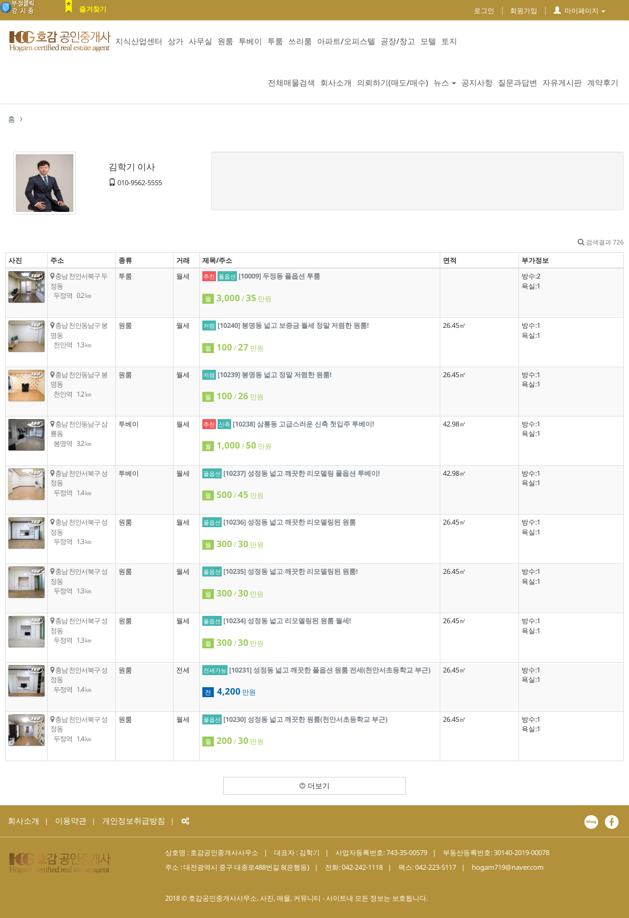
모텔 (428, 41)
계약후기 (603, 82)
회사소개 (336, 82)
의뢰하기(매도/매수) (392, 82)
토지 (449, 41)
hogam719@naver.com (508, 867)
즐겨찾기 (92, 9)
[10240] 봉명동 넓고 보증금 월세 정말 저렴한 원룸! (293, 325)
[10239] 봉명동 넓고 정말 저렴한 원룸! (275, 374)
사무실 (200, 41)
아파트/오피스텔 (346, 41)
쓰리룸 (300, 41)
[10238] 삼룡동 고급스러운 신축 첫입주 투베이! (303, 424)
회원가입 (523, 10)
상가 (175, 41)
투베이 (250, 41)
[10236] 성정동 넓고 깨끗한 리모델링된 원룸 (289, 522)
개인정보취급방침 (133, 820)
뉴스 (444, 82)
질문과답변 (517, 82)
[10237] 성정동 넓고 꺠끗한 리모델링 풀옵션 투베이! (301, 473)
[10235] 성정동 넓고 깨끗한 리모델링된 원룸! (290, 571)
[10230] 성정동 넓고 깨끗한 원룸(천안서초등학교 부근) (305, 719)
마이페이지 (579, 10)
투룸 (275, 41)
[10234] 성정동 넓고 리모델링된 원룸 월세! (287, 620)
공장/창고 (398, 41)
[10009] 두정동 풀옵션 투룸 (279, 276)
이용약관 (70, 820)
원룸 (225, 41)
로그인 (484, 10)
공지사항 (477, 82)
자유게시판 (562, 82)
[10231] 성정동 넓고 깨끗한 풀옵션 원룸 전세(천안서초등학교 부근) (329, 670)
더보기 (314, 786)
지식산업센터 (138, 41)
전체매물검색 (291, 82)
